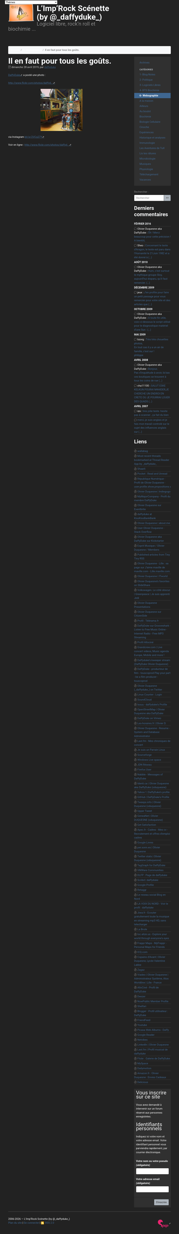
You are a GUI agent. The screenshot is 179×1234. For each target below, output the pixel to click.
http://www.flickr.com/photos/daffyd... (30, 82)
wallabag (142, 451)
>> (167, 197)
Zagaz (141, 969)
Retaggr (141, 889)
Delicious (142, 1082)
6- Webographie (32, 50)
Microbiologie (147, 158)
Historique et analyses (152, 137)
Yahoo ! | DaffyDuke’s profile (153, 792)
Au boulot (145, 111)
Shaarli (141, 468)
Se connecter (31, 1222)
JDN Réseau (144, 764)
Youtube (142, 1025)
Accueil (15, 50)
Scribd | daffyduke (147, 880)
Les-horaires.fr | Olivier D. (151, 723)
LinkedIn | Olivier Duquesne (153, 1044)
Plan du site (15, 1222)
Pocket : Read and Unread (152, 473)
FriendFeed (143, 1020)
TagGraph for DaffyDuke (151, 865)
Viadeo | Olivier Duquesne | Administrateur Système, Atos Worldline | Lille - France (151, 978)
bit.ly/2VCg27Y (33, 136)
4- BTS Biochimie (149, 90)
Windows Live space (149, 759)
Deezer (141, 996)
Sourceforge (144, 754)
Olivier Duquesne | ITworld (152, 576)
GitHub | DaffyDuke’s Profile (153, 797)
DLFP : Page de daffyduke (152, 875)
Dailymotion (144, 1068)
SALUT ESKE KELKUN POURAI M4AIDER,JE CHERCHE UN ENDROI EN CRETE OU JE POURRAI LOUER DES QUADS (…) (152, 393)
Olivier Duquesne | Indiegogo (154, 491)
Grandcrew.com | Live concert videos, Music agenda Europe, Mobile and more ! (151, 651)
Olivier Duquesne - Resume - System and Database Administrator (152, 732)
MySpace (142, 1063)
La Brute (142, 929)
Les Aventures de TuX (152, 148)
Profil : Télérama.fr (148, 620)
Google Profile (145, 885)
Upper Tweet (144, 811)
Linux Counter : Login (149, 694)
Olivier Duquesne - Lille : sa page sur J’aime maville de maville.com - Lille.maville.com (152, 567)
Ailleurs (143, 106)
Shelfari (141, 1006)
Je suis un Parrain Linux (151, 749)
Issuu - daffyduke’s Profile (152, 704)
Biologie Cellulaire (149, 121)
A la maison (146, 100)
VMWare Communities (150, 870)
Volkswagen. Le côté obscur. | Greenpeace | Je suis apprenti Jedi (152, 594)
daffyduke (50, 67)
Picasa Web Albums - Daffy (153, 1030)
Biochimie (145, 116)
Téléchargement (148, 174)
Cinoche (144, 127)
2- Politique (146, 79)
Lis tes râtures (147, 153)
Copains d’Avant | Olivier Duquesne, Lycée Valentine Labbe (149, 960)
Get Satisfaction (146, 824)
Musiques (145, 163)
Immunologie (147, 142)
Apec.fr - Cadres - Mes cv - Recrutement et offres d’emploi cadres (152, 833)
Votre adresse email (147, 1181)
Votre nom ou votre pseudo (152, 1163)
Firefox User (144, 769)
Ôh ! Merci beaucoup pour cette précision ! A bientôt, (152, 236)
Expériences (146, 132)
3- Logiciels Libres (149, 85)
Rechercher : (141, 191)
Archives (144, 62)
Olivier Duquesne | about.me (153, 523)
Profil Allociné (145, 642)
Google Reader (146, 1034)
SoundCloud (144, 699)
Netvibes (142, 1039)
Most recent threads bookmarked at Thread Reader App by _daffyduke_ (151, 459)
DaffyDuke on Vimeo (149, 718)
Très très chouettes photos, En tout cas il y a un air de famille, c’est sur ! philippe (151, 347)
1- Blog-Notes (147, 74)
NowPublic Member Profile (153, 1001)
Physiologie (146, 169)
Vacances (145, 179)
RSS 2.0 (47, 1222)
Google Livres (145, 842)
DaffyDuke (14, 75)
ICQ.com (142, 952)
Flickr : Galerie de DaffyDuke (153, 1058)
